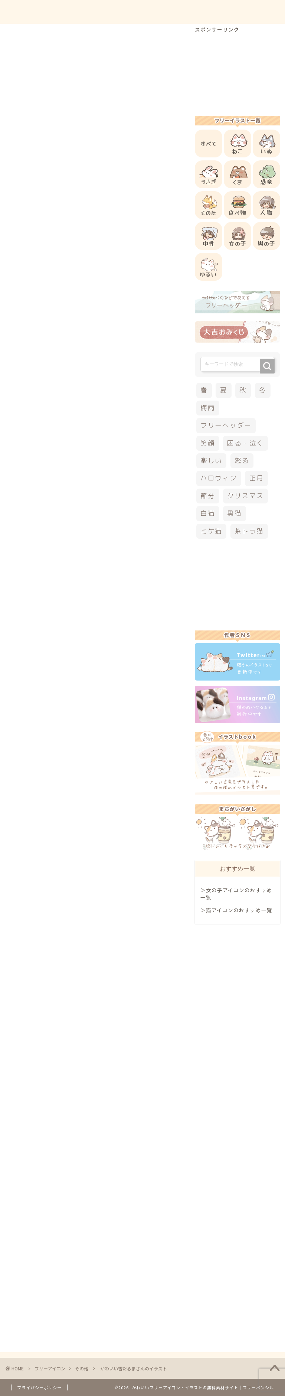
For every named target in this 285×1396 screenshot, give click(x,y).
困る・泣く (245, 443)
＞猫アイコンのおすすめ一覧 (236, 910)
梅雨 (207, 407)
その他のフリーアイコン (70, 683)
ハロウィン (218, 478)
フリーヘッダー (226, 425)
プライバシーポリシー (39, 1387)
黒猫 (234, 513)
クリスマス (245, 495)
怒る (242, 460)
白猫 (207, 513)
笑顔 (207, 443)
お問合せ (207, 11)
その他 (21, 37)
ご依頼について (251, 11)
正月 (256, 478)
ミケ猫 (211, 531)
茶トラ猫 (249, 531)
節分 (207, 495)
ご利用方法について (157, 11)
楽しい (211, 460)
